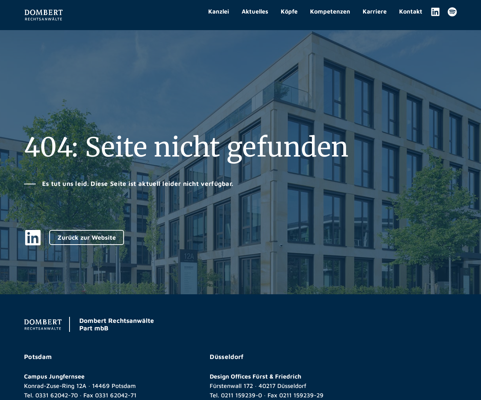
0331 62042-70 (56, 395)
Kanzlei (218, 11)
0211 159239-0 (241, 395)
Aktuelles (255, 11)
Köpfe (289, 11)
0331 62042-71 (116, 395)
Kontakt (410, 11)
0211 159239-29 (301, 395)
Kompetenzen (330, 11)
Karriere (375, 11)
